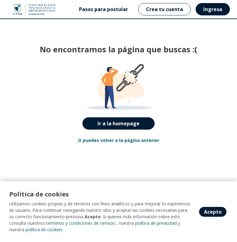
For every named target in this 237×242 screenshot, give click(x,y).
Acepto (213, 211)
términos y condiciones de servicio (80, 223)
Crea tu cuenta (164, 9)
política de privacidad (156, 223)
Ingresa (212, 9)
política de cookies (44, 229)
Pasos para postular (103, 9)
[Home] (27, 9)
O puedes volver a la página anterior (118, 140)
